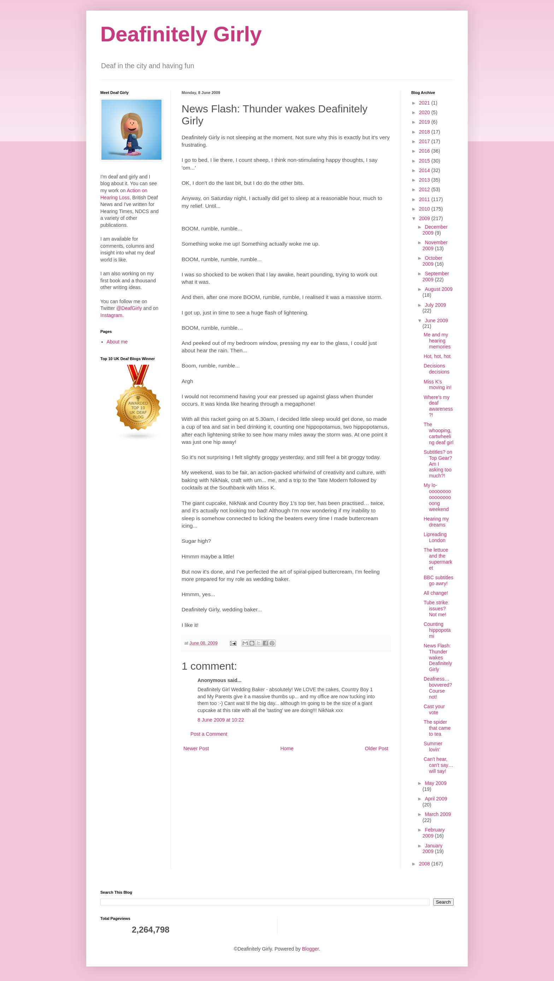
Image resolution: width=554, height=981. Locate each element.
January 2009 (432, 848)
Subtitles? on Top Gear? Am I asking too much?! (438, 463)
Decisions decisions (436, 369)
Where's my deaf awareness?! (438, 406)
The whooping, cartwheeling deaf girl (438, 433)
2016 (425, 151)
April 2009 (436, 798)
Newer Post (196, 748)
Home (286, 748)
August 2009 (439, 289)
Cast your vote (434, 709)
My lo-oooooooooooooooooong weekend (437, 497)
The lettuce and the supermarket (438, 558)
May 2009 (435, 783)
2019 (425, 122)
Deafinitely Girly (181, 34)
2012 (425, 189)
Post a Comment (208, 734)
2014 (425, 170)
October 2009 (432, 261)
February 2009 (434, 833)
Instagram (111, 315)
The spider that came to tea (437, 728)
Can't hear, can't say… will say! (438, 765)
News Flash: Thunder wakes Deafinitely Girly (438, 657)
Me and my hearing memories (437, 340)
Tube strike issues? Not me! (436, 608)
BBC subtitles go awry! (438, 580)
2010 (425, 209)
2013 (425, 180)
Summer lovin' (433, 746)
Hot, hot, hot (437, 356)
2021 (425, 103)
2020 (425, 112)
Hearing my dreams (436, 522)
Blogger (310, 949)
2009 (425, 218)
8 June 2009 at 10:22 (221, 720)
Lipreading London (435, 537)
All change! (436, 593)
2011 (425, 199)
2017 (425, 141)
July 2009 (435, 305)
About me (117, 342)
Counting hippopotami (437, 630)
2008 (425, 864)
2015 (425, 161)
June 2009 (436, 320)
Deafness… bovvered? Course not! (438, 687)
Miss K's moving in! (438, 384)
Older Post (376, 748)
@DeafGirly (129, 308)
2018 (425, 132)
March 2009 (438, 814)
